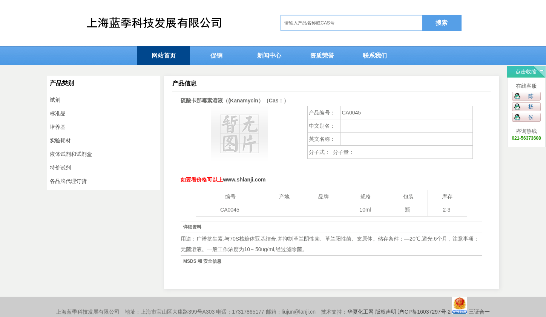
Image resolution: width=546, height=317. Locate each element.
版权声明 (385, 312)
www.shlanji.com (244, 180)
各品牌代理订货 (68, 181)
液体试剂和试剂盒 (71, 154)
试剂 (55, 100)
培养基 (58, 127)
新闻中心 (269, 55)
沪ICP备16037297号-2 (424, 312)
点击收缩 (526, 72)
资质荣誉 (322, 55)
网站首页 (164, 55)
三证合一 (478, 312)
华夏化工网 (360, 312)
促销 (216, 55)
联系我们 (375, 55)
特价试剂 (60, 168)
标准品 (58, 113)
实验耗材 (60, 140)
